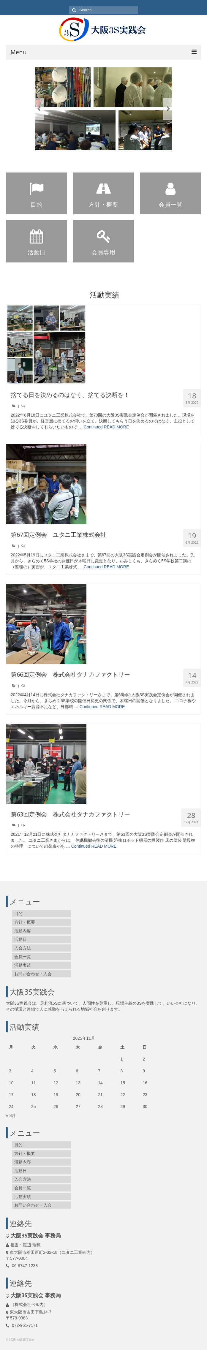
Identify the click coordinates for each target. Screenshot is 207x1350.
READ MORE (116, 427)
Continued (93, 427)
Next (168, 109)
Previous (39, 109)
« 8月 (11, 1115)
